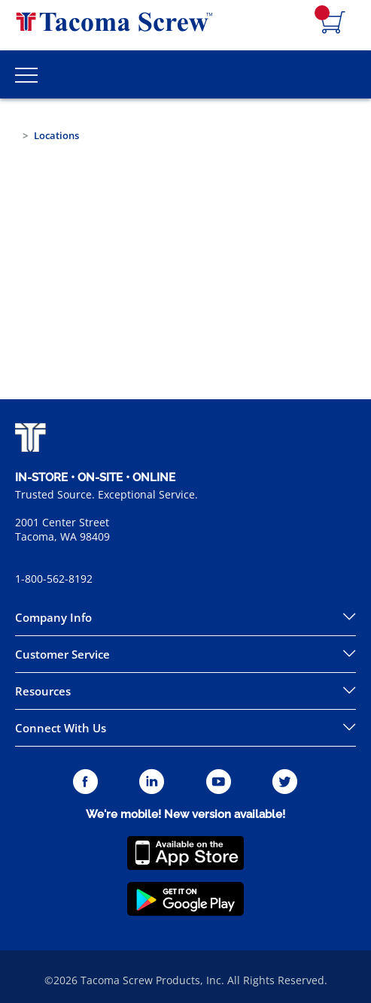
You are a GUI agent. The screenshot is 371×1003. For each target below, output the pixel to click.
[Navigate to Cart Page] (333, 23)
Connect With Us (60, 727)
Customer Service (62, 654)
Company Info (53, 617)
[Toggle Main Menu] (26, 74)
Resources (43, 690)
